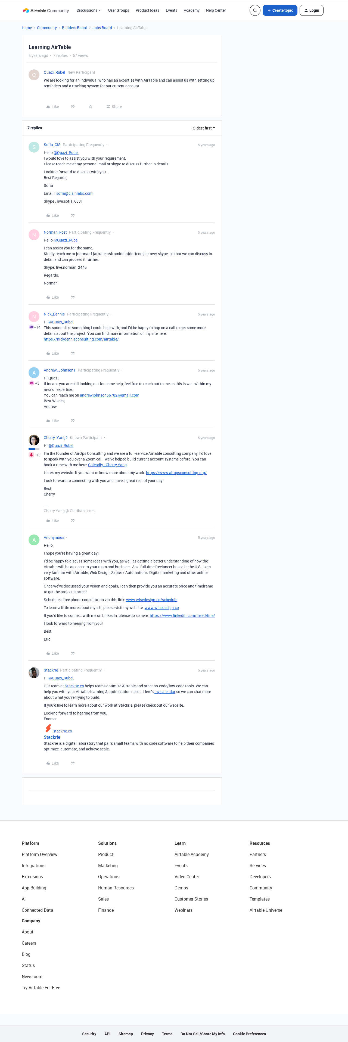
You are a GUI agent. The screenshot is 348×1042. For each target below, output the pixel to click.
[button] (280, 10)
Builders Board (74, 27)
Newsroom (32, 976)
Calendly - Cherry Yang (107, 464)
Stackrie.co (74, 685)
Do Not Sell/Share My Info (203, 1033)
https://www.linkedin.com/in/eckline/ (182, 615)
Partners (258, 854)
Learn (180, 843)
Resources (260, 843)
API (107, 1033)
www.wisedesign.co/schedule (151, 599)
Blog (26, 954)
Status (28, 965)
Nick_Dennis (54, 314)
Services (258, 865)
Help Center (216, 10)
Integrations (33, 865)
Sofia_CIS (52, 144)
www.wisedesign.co (162, 607)
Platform (30, 843)
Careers (29, 943)
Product (106, 854)
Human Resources (116, 888)
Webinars (183, 910)
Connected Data (37, 910)
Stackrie (51, 670)
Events (171, 10)
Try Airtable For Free (41, 988)
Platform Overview (39, 854)
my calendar (164, 691)
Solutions (107, 843)
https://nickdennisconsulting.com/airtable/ (81, 339)
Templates (260, 899)
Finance (106, 910)
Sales (103, 899)
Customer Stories (191, 899)
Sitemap (126, 1033)
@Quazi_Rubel (66, 152)
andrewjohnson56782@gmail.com (109, 395)
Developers (260, 877)
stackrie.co (62, 731)
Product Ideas (147, 10)
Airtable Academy (192, 854)
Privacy (147, 1033)
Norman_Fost (55, 232)
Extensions (32, 877)
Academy (192, 10)
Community (47, 27)
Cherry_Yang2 (56, 437)
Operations (108, 877)
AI (24, 899)
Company (31, 921)
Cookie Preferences (249, 1033)
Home (27, 27)
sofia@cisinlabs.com (74, 193)
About (27, 932)
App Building (34, 888)
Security (89, 1033)
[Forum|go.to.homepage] (46, 10)
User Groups (118, 10)
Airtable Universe (266, 910)
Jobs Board (102, 27)
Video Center (187, 877)
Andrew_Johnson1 (60, 370)
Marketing (108, 865)
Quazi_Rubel (54, 72)
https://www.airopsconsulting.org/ (176, 472)
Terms (167, 1033)
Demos (181, 888)
